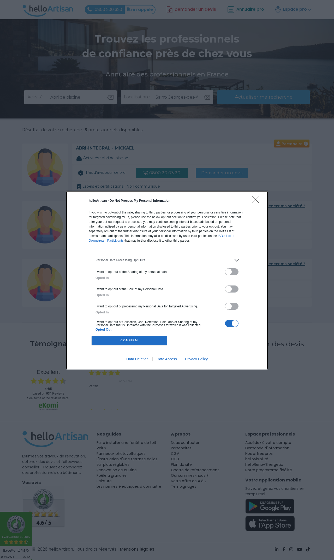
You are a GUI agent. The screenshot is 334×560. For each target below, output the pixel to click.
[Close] (257, 201)
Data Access (167, 359)
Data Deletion (137, 359)
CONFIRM (129, 340)
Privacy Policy (196, 359)
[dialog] (167, 280)
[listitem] (167, 260)
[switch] (231, 271)
